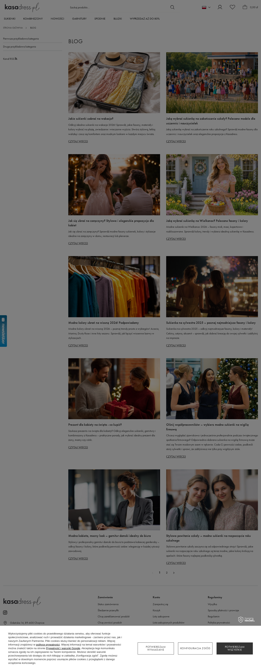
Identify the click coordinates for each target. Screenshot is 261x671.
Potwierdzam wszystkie (235, 648)
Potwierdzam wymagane (156, 648)
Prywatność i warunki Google (63, 648)
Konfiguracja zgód (195, 648)
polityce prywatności (48, 644)
